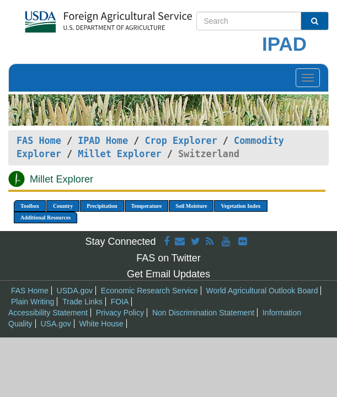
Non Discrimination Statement (203, 312)
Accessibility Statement (48, 312)
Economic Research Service (149, 290)
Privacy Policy (120, 312)
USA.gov (55, 323)
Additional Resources (45, 217)
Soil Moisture (191, 206)
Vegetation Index (240, 206)
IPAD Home (103, 140)
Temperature (146, 206)
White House (101, 323)
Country (63, 206)
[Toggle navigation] (308, 77)
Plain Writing (32, 301)
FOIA (120, 301)
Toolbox (29, 206)
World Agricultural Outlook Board (262, 290)
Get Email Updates (168, 274)
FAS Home (39, 140)
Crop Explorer (181, 140)
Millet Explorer (120, 153)
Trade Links (82, 301)
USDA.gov (75, 290)
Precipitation (102, 206)
